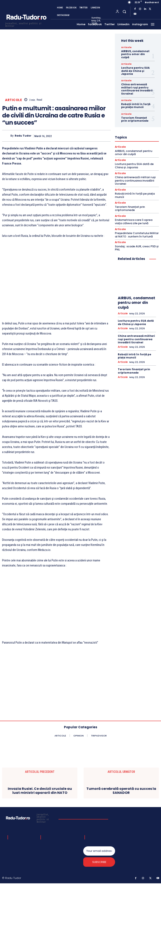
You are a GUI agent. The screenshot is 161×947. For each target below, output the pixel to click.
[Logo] (30, 818)
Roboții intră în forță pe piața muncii (135, 105)
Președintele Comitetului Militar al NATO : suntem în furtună (137, 234)
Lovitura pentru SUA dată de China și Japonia (135, 71)
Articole (13, 100)
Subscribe (99, 863)
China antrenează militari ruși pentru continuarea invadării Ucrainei (137, 89)
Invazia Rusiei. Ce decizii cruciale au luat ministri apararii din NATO (40, 791)
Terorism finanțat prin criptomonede (134, 119)
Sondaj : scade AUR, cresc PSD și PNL (136, 247)
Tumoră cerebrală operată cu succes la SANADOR (121, 791)
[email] (99, 851)
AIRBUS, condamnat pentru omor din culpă (135, 54)
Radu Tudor (23, 135)
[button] (124, 11)
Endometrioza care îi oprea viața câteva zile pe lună (133, 221)
